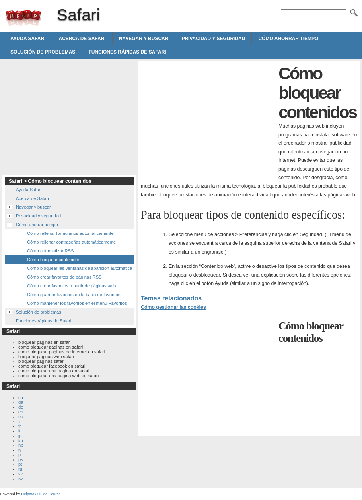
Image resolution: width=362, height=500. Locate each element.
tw (20, 478)
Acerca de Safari (81, 38)
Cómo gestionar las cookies (173, 307)
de (20, 407)
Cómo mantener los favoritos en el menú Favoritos (77, 303)
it (19, 430)
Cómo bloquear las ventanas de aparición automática (79, 268)
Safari (23, 18)
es (20, 416)
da (20, 402)
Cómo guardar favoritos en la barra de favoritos (73, 294)
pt (20, 464)
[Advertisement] (207, 119)
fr (19, 426)
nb (20, 445)
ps (20, 459)
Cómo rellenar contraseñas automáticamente (71, 242)
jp (20, 435)
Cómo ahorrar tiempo (288, 38)
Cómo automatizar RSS (50, 250)
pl (20, 454)
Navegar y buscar (144, 38)
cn (20, 397)
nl (20, 450)
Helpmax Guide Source (40, 494)
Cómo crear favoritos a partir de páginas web (71, 285)
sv (20, 473)
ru (20, 469)
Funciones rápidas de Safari (127, 52)
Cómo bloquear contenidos (53, 259)
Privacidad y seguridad (213, 38)
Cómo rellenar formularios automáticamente (70, 233)
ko (20, 440)
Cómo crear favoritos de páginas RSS (64, 277)
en (20, 411)
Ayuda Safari (27, 38)
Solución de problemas (42, 52)
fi (19, 421)
